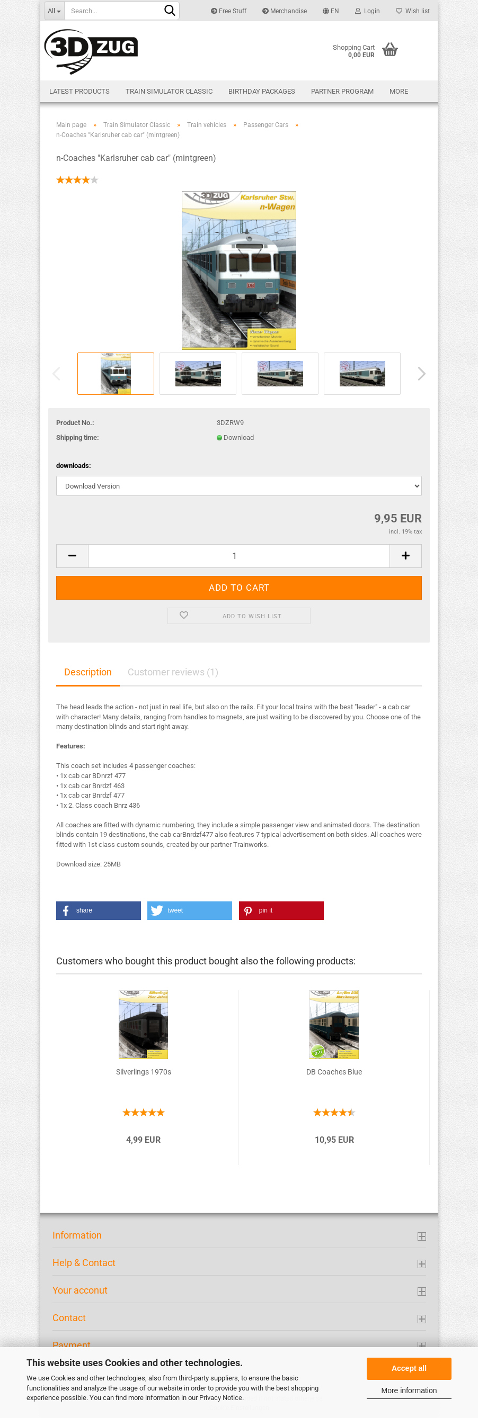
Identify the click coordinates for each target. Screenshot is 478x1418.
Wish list (413, 11)
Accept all (409, 1368)
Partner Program (342, 91)
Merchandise (284, 11)
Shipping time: (77, 437)
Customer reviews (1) (173, 672)
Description (88, 672)
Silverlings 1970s (143, 1072)
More (399, 91)
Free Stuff (228, 11)
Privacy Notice (220, 1398)
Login (367, 11)
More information (409, 1390)
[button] (98, 910)
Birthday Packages (261, 91)
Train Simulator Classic (169, 91)
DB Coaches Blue (334, 1072)
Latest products (79, 91)
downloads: (73, 465)
